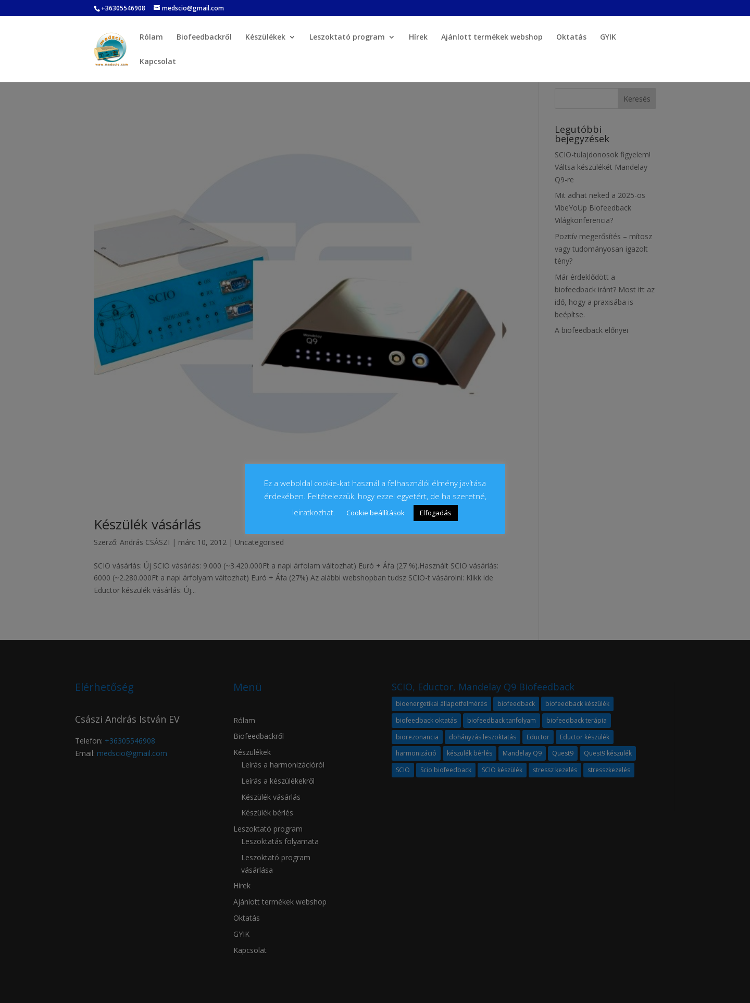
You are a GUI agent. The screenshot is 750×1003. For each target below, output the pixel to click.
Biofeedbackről (204, 37)
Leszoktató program (347, 37)
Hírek (418, 37)
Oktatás (571, 37)
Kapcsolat (158, 62)
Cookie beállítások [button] (375, 512)
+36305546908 (123, 8)
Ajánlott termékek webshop (492, 37)
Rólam (151, 37)
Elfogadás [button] (436, 512)
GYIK (608, 37)
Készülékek (265, 37)
